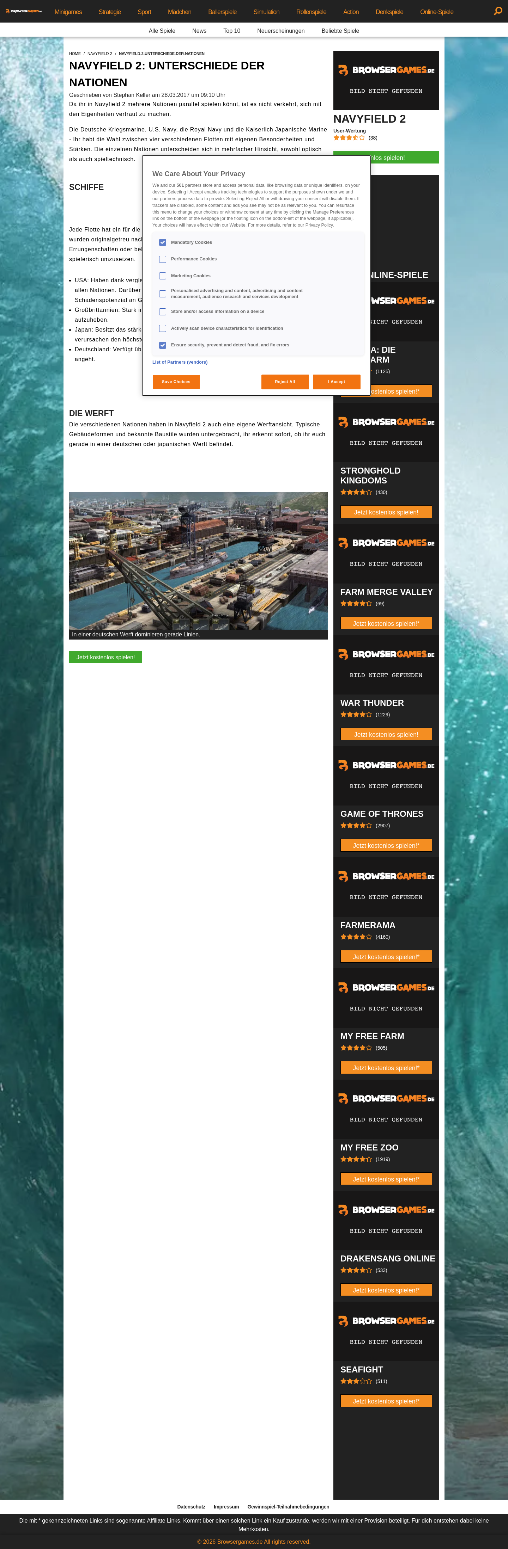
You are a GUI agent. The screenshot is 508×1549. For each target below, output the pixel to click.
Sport (144, 12)
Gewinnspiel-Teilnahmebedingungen (288, 1507)
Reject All (285, 381)
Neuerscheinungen (280, 31)
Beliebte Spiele (340, 31)
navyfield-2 (99, 53)
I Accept (336, 381)
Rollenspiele (311, 12)
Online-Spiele (436, 12)
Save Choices (176, 381)
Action (351, 12)
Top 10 (231, 31)
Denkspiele (389, 12)
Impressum (226, 1507)
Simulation (266, 12)
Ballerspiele (222, 12)
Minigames (68, 12)
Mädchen (179, 12)
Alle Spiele (162, 31)
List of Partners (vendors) (180, 362)
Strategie (110, 12)
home (75, 53)
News (199, 31)
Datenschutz (191, 1507)
